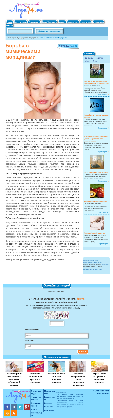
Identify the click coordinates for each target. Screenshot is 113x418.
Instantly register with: (56, 291)
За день (89, 58)
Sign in (83, 351)
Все (95, 61)
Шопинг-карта (98, 22)
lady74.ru (63, 398)
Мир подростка (34, 22)
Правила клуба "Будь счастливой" (97, 32)
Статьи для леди (20, 22)
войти (80, 298)
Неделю (99, 58)
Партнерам (49, 410)
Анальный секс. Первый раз (94, 233)
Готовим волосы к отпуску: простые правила (56, 378)
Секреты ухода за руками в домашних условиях (99, 378)
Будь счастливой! (36, 404)
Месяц (88, 61)
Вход (97, 3)
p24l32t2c (105, 264)
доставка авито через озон (92, 269)
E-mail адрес (29, 340)
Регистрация (100, 6)
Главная (9, 22)
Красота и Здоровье (30, 38)
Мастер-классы (73, 22)
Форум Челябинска (49, 22)
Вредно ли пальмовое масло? (95, 201)
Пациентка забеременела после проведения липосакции (78, 379)
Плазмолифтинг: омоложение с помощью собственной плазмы (14, 379)
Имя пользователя (32, 329)
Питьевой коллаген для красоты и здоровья (35, 378)
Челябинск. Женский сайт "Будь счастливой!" (26, 11)
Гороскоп (62, 22)
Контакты (48, 407)
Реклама (48, 403)
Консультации (86, 22)
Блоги (34, 409)
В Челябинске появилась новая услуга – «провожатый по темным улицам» (96, 139)
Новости (9, 25)
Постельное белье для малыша (96, 172)
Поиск (71, 31)
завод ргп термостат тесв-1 (92, 262)
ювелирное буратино (90, 260)
